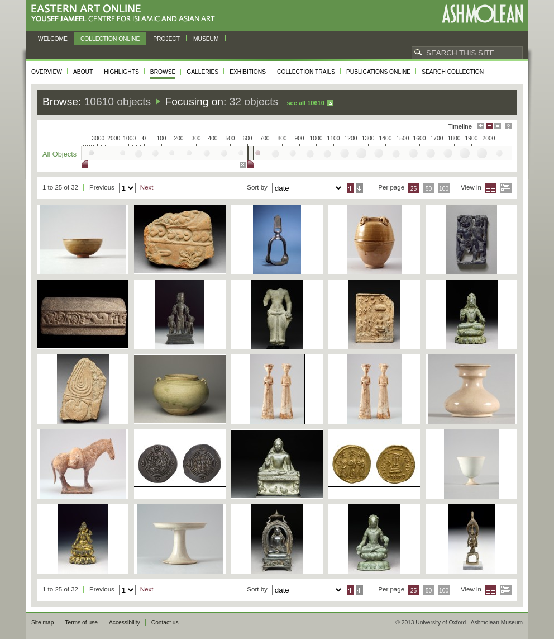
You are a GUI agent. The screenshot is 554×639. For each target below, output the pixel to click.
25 (413, 189)
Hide (497, 126)
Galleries (202, 72)
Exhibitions (248, 72)
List (506, 188)
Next (147, 187)
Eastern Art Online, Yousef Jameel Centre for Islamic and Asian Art (126, 13)
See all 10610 (305, 103)
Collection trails (306, 72)
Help (508, 126)
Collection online (110, 39)
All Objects (59, 154)
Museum (206, 39)
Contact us (165, 622)
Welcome (53, 39)
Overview (46, 72)
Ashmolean (482, 13)
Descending (359, 188)
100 (443, 189)
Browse (163, 72)
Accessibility (124, 622)
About (83, 72)
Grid (490, 188)
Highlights (121, 72)
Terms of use (81, 622)
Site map (42, 622)
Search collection (453, 72)
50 (429, 189)
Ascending (350, 188)
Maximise (480, 126)
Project (166, 39)
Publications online (378, 72)
